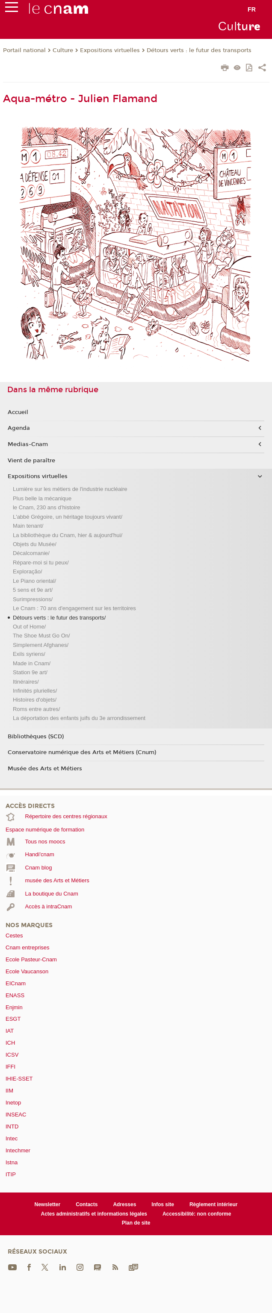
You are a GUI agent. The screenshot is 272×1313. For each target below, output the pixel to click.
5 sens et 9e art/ (33, 590)
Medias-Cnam (28, 444)
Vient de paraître (31, 460)
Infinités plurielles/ (35, 690)
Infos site (162, 1204)
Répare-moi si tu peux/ (41, 562)
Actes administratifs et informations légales (94, 1214)
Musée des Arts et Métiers (45, 768)
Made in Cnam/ (31, 663)
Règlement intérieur (213, 1204)
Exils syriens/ (29, 654)
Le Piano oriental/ (34, 581)
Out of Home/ (29, 626)
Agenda (19, 428)
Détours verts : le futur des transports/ (59, 617)
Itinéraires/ (26, 682)
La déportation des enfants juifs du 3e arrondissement (79, 718)
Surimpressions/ (33, 599)
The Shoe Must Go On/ (41, 635)
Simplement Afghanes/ (40, 645)
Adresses (124, 1204)
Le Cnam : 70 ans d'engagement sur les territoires (74, 608)
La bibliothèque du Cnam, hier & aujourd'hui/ (67, 535)
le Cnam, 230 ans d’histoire (46, 507)
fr (252, 9)
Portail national (24, 50)
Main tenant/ (28, 526)
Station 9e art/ (30, 672)
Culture (63, 50)
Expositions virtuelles (110, 50)
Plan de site (136, 1223)
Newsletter (48, 1204)
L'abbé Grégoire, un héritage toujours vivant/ (67, 517)
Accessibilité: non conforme (197, 1214)
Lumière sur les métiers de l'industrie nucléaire (70, 489)
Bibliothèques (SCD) (36, 736)
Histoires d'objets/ (34, 699)
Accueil (18, 412)
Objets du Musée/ (34, 544)
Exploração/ (27, 571)
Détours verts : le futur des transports (199, 50)
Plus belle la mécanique (42, 498)
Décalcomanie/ (31, 553)
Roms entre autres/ (36, 709)
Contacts (87, 1204)
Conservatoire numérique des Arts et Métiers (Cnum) (82, 752)
